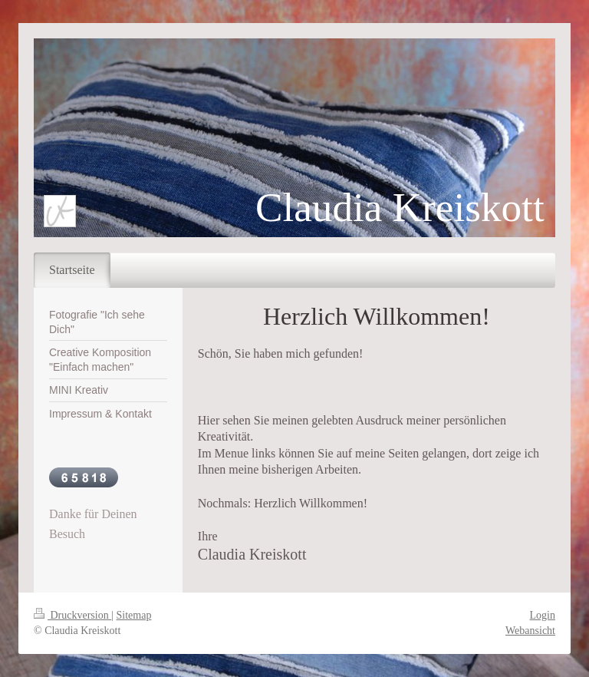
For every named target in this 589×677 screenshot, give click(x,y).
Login (542, 615)
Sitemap (134, 615)
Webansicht (530, 630)
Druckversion (72, 615)
